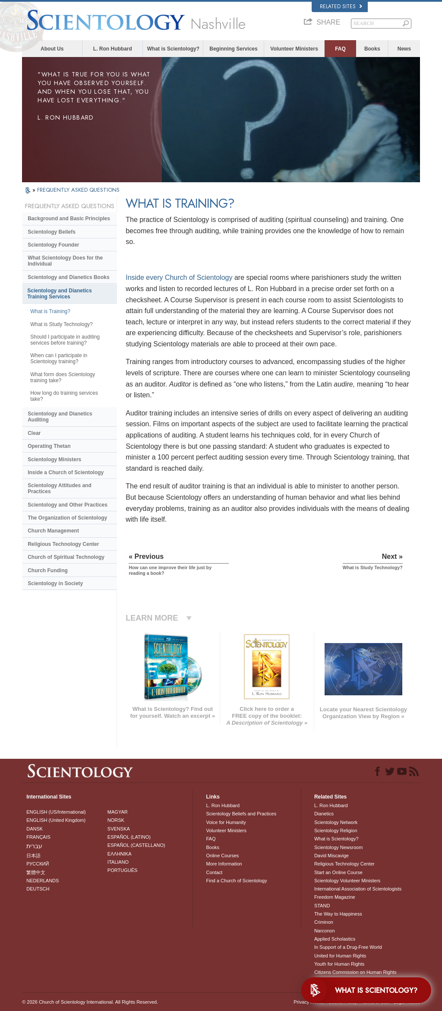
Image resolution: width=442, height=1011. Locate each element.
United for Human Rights (340, 955)
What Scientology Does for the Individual (65, 261)
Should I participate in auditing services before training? (65, 340)
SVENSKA (118, 828)
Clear (34, 433)
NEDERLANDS (42, 880)
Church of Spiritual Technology (66, 557)
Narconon (324, 930)
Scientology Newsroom (338, 847)
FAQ (340, 49)
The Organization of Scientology (67, 518)
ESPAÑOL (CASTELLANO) (136, 845)
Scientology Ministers (54, 459)
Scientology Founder (53, 245)
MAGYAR (117, 812)
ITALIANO (118, 862)
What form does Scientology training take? (62, 377)
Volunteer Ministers (294, 49)
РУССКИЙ (37, 863)
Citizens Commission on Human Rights (355, 972)
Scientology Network (335, 822)
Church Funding (48, 570)
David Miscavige (331, 855)
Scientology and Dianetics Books (68, 277)
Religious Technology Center (63, 544)
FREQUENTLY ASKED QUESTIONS (78, 190)
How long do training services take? (64, 396)
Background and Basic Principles (69, 219)
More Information (224, 863)
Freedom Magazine (334, 897)
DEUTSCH (37, 888)
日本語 (33, 855)
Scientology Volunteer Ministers (347, 880)
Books (372, 49)
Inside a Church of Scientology (66, 472)
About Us (52, 49)
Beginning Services (233, 49)
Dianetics (324, 813)
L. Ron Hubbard (112, 49)
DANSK (34, 828)
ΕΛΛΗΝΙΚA (119, 853)
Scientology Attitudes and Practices (60, 488)
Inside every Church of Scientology (179, 277)
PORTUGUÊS (122, 870)
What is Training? (50, 311)
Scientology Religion (335, 830)
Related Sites (341, 6)
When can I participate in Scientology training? (58, 358)
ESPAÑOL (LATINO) (129, 837)
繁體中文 (35, 872)
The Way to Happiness (338, 913)
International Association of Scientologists (357, 888)
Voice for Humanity (226, 822)
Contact (214, 872)
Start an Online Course (338, 872)
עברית (34, 846)
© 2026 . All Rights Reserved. (90, 1002)
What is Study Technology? (61, 324)
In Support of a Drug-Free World (348, 947)
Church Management (53, 531)
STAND (322, 905)
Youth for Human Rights (339, 964)
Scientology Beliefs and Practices (241, 813)
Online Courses (222, 855)
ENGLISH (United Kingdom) (55, 820)
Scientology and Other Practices (67, 505)
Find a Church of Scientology (236, 880)
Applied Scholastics (334, 938)
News (404, 49)
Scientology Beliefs (52, 232)
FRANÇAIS (38, 837)
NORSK (115, 820)
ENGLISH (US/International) (56, 812)
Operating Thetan (49, 446)
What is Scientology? (173, 49)
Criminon (323, 922)
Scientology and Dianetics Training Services (59, 294)
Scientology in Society (55, 583)
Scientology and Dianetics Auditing (60, 417)
